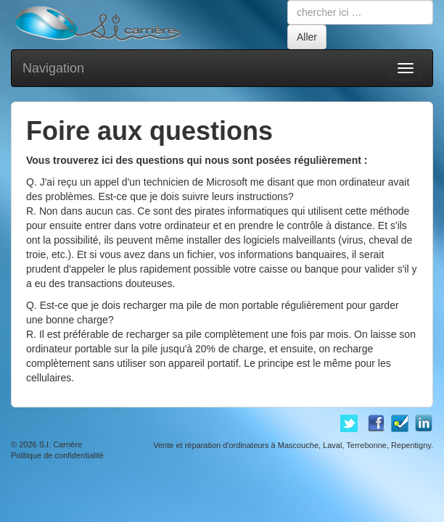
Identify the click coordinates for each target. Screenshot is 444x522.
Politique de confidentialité (57, 455)
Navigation (53, 68)
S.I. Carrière (60, 444)
